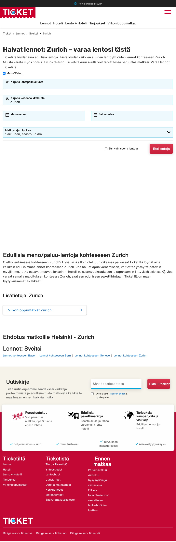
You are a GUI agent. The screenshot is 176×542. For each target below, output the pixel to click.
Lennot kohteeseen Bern (55, 356)
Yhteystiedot (54, 470)
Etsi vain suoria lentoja (121, 149)
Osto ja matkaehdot (58, 485)
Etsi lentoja (161, 149)
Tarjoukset (97, 23)
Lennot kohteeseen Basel (19, 356)
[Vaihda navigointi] (167, 12)
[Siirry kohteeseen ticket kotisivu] (17, 12)
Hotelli (58, 23)
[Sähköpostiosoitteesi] (116, 384)
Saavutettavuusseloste (60, 500)
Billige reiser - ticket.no (51, 533)
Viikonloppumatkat (121, 23)
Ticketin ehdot (117, 394)
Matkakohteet (54, 495)
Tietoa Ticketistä (57, 465)
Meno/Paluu (12, 73)
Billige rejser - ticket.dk (85, 533)
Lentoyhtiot (53, 475)
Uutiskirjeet (53, 480)
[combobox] (90, 86)
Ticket (7, 34)
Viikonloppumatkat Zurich (30, 310)
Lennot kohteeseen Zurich (130, 356)
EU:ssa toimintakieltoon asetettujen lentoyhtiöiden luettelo (98, 500)
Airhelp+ (93, 475)
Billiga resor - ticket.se (17, 533)
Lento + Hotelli (76, 23)
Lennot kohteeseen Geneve (92, 356)
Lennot (45, 23)
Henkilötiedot (54, 490)
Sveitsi (33, 34)
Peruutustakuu (97, 470)
